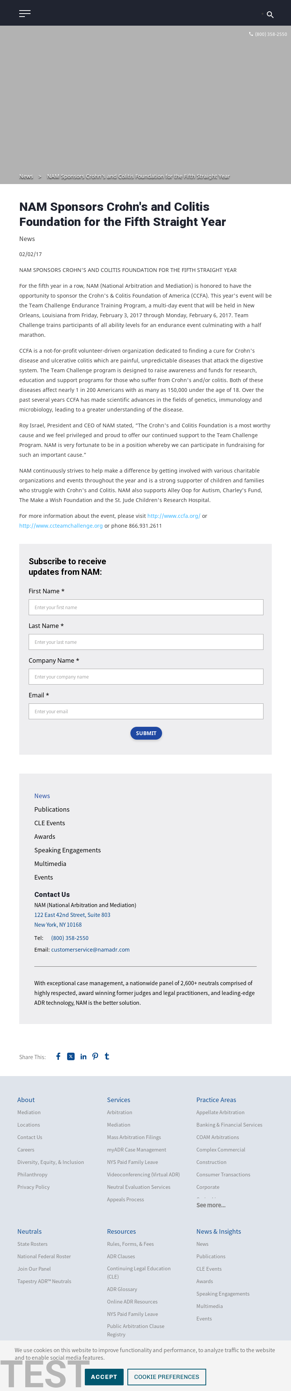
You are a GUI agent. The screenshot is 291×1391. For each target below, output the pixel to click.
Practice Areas (216, 1099)
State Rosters (32, 1243)
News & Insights (218, 1231)
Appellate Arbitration (220, 1112)
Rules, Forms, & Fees (130, 1243)
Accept (104, 1376)
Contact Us (29, 1137)
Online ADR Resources (132, 1301)
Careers (25, 1149)
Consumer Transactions (223, 1174)
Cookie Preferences (166, 1376)
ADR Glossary (122, 1289)
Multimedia (50, 863)
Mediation (29, 1112)
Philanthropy (32, 1174)
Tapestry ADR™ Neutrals (44, 1281)
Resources (121, 1231)
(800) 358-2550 (70, 937)
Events (43, 876)
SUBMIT (146, 733)
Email (39, 695)
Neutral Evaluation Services (138, 1186)
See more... (210, 1205)
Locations (28, 1124)
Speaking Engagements (67, 849)
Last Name (46, 626)
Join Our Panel (34, 1268)
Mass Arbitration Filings (134, 1137)
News (26, 176)
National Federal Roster (44, 1256)
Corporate (207, 1186)
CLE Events (49, 822)
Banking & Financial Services (229, 1124)
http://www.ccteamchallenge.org (61, 525)
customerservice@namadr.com (90, 949)
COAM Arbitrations (217, 1137)
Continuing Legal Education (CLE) (139, 1272)
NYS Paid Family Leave (132, 1161)
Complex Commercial (220, 1149)
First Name (47, 591)
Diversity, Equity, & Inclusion (50, 1161)
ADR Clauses (121, 1256)
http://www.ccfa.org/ (174, 515)
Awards (44, 836)
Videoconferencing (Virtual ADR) (143, 1174)
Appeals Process (125, 1199)
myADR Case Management (136, 1149)
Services (118, 1099)
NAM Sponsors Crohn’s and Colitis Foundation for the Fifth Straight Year (138, 176)
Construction (211, 1161)
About (26, 1099)
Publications (51, 809)
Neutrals (29, 1231)
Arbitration (119, 1112)
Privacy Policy (33, 1186)
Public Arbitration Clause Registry (135, 1330)
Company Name (54, 660)
